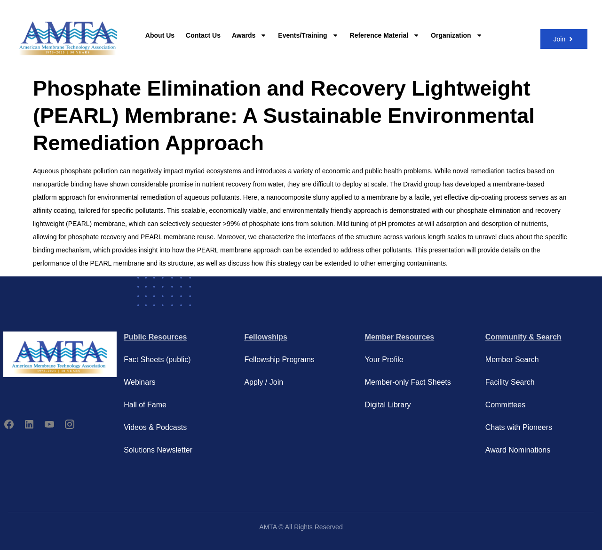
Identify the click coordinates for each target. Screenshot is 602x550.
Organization (457, 35)
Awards (249, 35)
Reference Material (385, 35)
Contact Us (203, 35)
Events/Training (308, 35)
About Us (159, 35)
